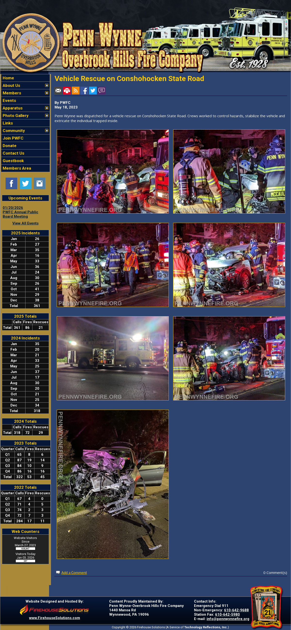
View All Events (25, 223)
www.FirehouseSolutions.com (54, 618)
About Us (11, 85)
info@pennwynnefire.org (228, 619)
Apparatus (12, 108)
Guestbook (13, 160)
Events (9, 100)
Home (8, 77)
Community (13, 130)
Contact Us (13, 153)
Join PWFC (13, 138)
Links (7, 123)
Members (11, 93)
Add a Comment (74, 572)
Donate (9, 145)
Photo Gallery (15, 115)
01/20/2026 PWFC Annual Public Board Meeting (20, 212)
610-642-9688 (236, 610)
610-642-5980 (227, 614)
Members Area (16, 168)
